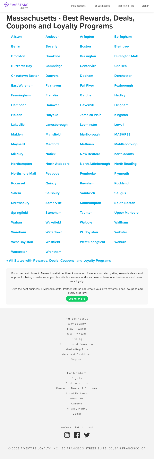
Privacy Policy (77, 408)
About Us (77, 398)
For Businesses (101, 6)
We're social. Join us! (77, 427)
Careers (77, 403)
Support (77, 359)
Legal (77, 414)
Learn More (77, 299)
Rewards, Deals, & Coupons (77, 388)
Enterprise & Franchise (77, 344)
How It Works (77, 329)
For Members (77, 373)
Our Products (77, 334)
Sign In (145, 6)
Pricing (77, 339)
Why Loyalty (77, 324)
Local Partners (77, 393)
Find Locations (78, 6)
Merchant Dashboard (77, 354)
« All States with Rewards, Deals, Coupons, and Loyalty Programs (58, 260)
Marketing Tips (126, 6)
